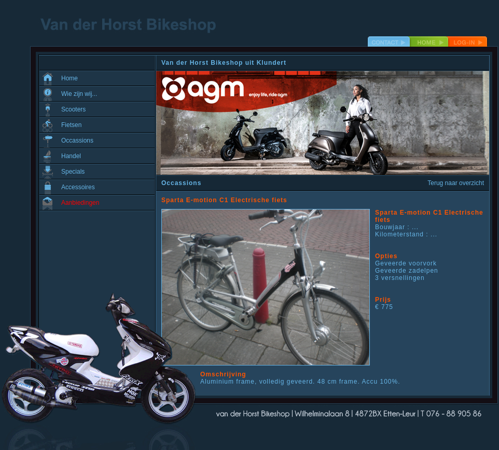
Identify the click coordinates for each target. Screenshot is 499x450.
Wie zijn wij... (79, 93)
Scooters (73, 109)
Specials (73, 171)
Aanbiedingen (80, 202)
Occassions (77, 140)
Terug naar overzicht (455, 183)
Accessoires (78, 187)
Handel (71, 156)
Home (69, 78)
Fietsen (71, 125)
